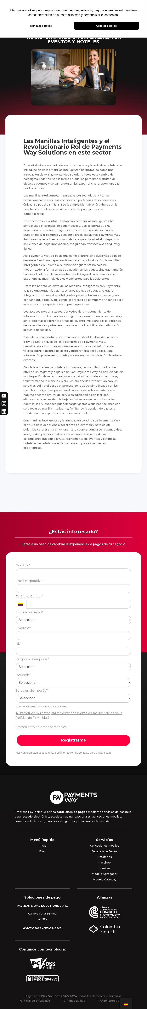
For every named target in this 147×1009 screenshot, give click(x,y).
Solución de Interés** (32, 690)
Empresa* (23, 628)
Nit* (18, 643)
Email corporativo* (30, 581)
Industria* (23, 675)
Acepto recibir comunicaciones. (41, 706)
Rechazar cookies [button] (40, 25)
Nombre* (23, 565)
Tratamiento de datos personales (41, 727)
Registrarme (73, 740)
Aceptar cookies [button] (106, 25)
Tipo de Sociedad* (29, 612)
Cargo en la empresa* (32, 659)
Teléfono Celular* (29, 597)
